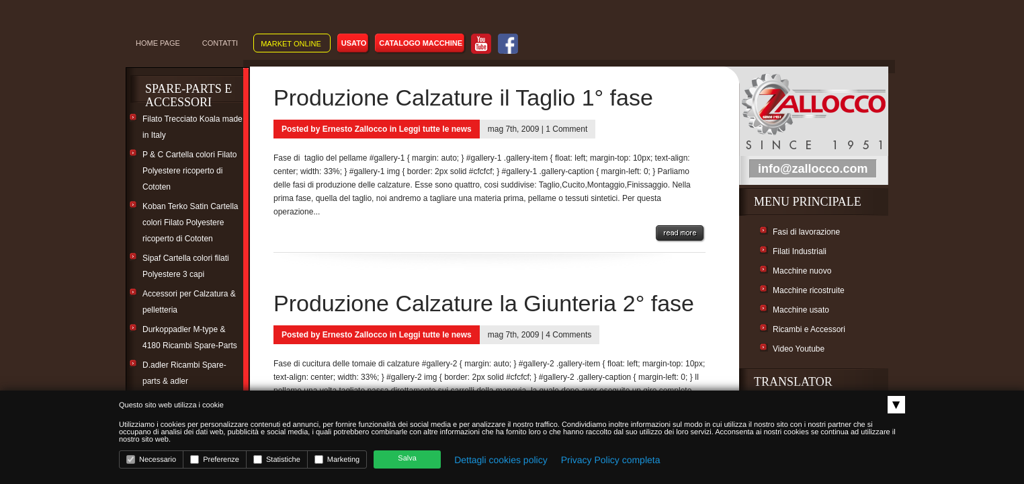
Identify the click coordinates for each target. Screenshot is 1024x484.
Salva (407, 458)
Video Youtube (798, 349)
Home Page (158, 43)
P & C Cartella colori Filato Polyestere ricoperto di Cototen (189, 171)
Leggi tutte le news (435, 129)
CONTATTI (220, 43)
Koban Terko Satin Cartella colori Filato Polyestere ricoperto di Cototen (190, 222)
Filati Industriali (799, 251)
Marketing (336, 459)
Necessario (151, 459)
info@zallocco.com (813, 168)
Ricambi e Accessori (809, 329)
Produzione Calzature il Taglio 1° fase (463, 97)
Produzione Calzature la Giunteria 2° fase (483, 303)
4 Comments (568, 334)
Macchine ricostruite (809, 290)
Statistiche (276, 459)
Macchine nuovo (802, 271)
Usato (354, 43)
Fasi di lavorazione (806, 232)
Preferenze (214, 459)
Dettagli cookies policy (501, 459)
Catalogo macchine (420, 43)
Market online (291, 44)
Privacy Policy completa (610, 459)
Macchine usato (801, 310)
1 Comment (566, 129)
